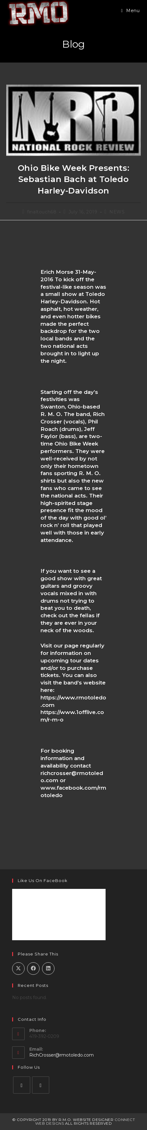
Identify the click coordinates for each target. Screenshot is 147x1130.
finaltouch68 (41, 212)
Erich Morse (57, 272)
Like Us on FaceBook (43, 880)
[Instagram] (40, 1085)
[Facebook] (21, 1085)
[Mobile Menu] (130, 10)
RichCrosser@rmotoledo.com (61, 1055)
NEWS (117, 212)
